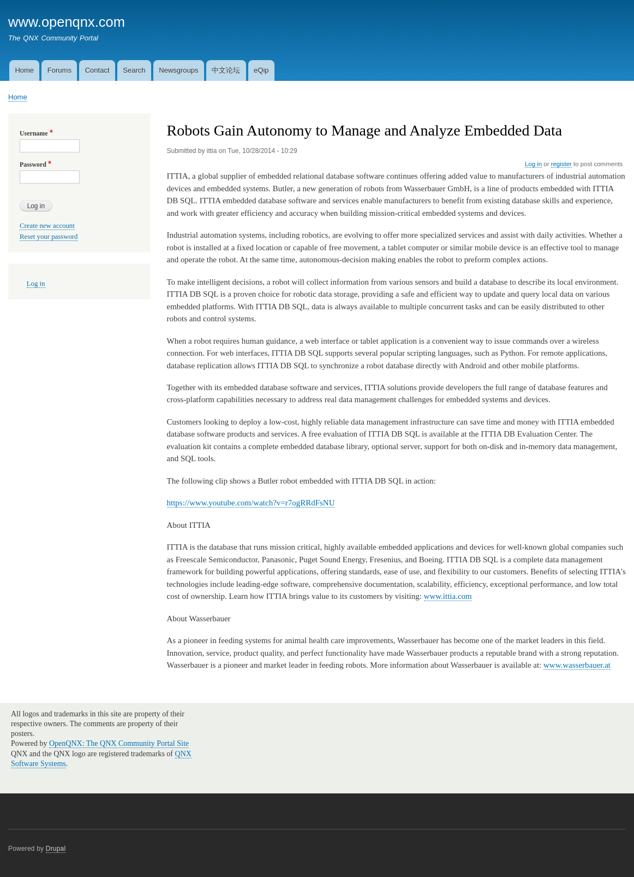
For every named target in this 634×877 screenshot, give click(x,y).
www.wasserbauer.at (577, 665)
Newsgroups (178, 70)
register (561, 164)
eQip (261, 70)
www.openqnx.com (66, 22)
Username (33, 133)
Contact (97, 70)
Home (24, 70)
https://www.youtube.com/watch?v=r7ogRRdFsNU (251, 502)
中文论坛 (226, 70)
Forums (59, 70)
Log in (533, 164)
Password (33, 164)
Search (134, 70)
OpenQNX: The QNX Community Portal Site (119, 743)
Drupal (56, 848)
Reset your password (49, 236)
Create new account (47, 225)
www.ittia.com (448, 596)
